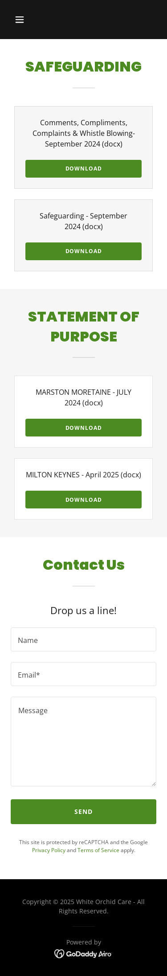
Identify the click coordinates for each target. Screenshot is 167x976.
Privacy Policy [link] (48, 850)
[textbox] (83, 639)
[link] (83, 953)
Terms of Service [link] (98, 850)
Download (83, 168)
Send (83, 811)
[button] (27, 19)
